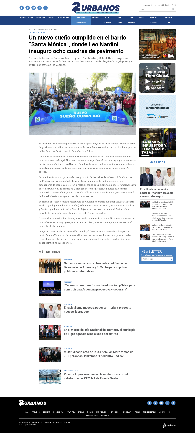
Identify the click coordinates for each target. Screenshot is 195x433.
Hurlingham (63, 18)
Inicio (23, 18)
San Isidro (120, 20)
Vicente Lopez (168, 20)
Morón (95, 18)
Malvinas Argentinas (80, 20)
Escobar (52, 18)
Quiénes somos (92, 415)
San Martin (131, 20)
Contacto (105, 415)
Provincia (40, 18)
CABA (30, 18)
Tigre (141, 18)
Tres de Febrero (153, 20)
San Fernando (107, 20)
